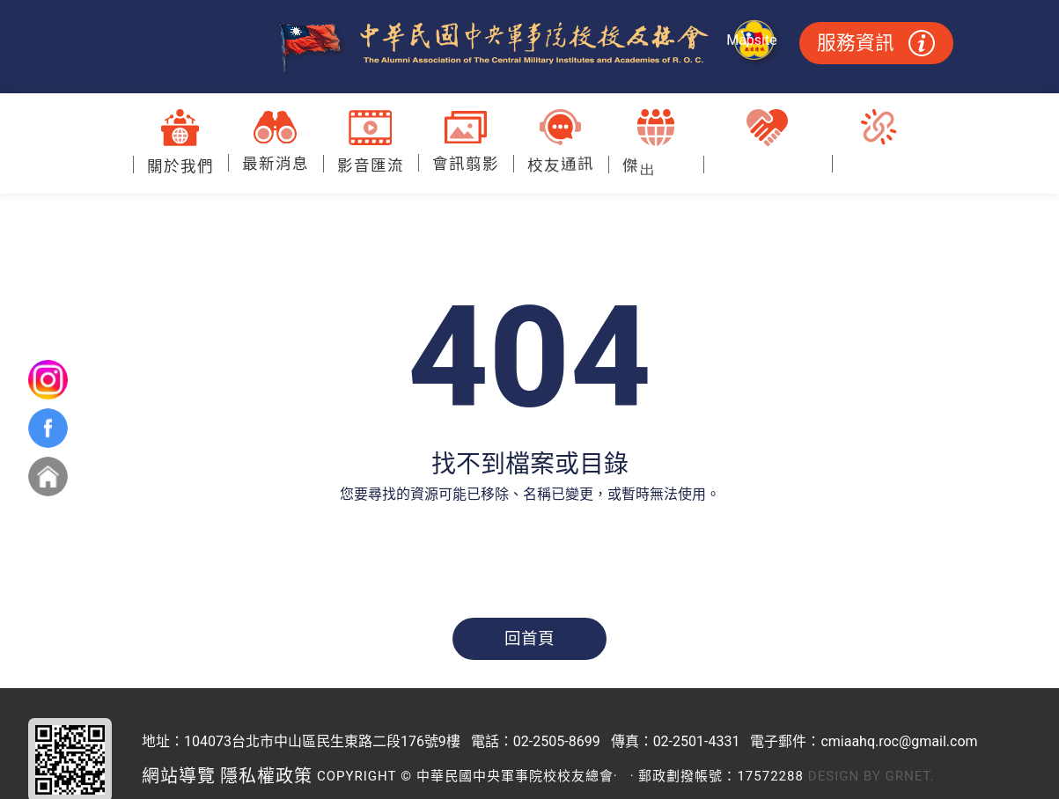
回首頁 (529, 639)
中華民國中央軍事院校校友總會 (529, 47)
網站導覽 (179, 776)
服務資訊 (876, 43)
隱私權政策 (266, 776)
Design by (844, 776)
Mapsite (751, 40)
